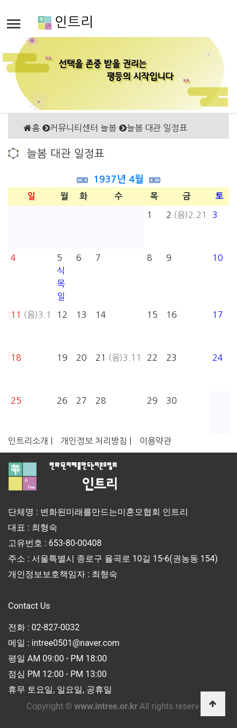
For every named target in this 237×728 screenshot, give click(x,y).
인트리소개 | (30, 440)
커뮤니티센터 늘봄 (83, 127)
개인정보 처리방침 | (96, 440)
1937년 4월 (118, 179)
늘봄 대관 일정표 (157, 127)
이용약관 (155, 440)
